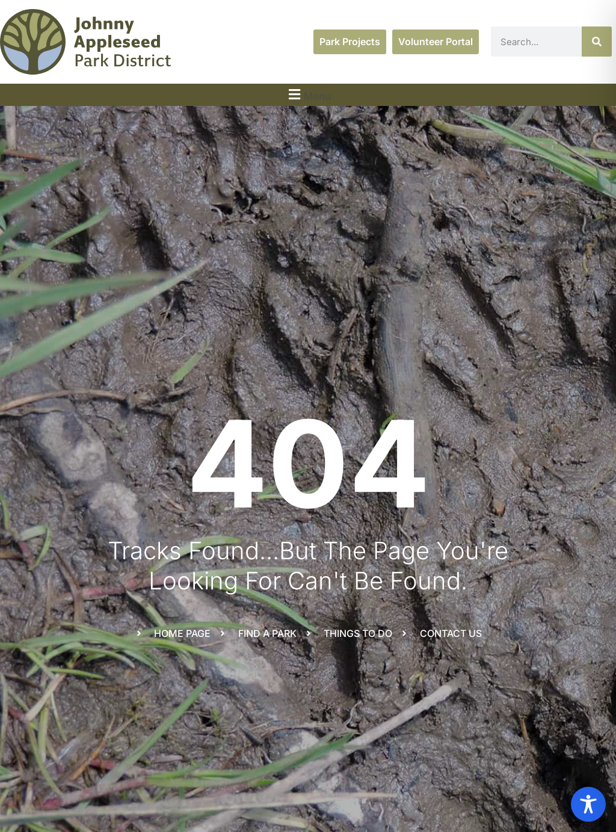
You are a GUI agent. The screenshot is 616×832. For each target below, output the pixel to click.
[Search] (597, 41)
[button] (308, 95)
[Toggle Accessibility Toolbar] (588, 804)
